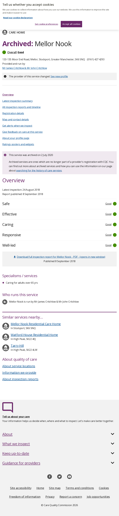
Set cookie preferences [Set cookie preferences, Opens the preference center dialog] (46, 21)
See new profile (59, 76)
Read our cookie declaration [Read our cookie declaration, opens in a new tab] (18, 15)
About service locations (18, 366)
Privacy (50, 496)
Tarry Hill (17, 345)
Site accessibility (20, 488)
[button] (59, 52)
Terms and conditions (80, 488)
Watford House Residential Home (34, 335)
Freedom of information (24, 496)
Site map (55, 488)
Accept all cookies (71, 21)
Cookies (104, 488)
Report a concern (71, 496)
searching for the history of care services (39, 170)
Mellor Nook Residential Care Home (36, 324)
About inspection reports (20, 379)
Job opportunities (98, 496)
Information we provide (19, 372)
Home (40, 488)
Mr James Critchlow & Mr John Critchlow (24, 68)
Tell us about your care (16, 416)
